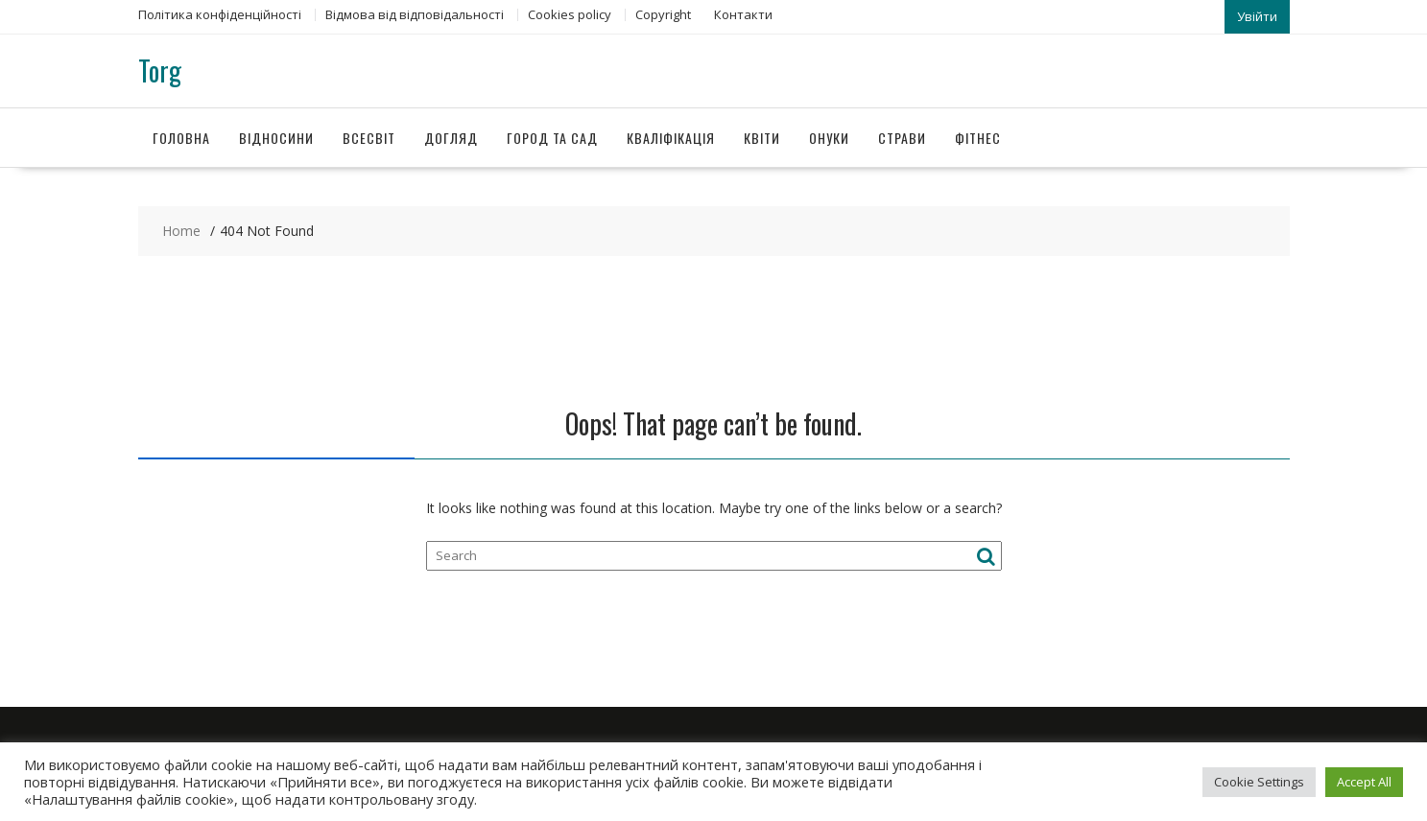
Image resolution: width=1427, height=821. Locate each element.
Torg (159, 70)
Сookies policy (569, 14)
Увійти (1257, 16)
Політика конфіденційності (219, 14)
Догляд (451, 138)
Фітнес (978, 138)
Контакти (743, 14)
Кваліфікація (671, 138)
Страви (902, 138)
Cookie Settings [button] (1259, 781)
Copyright (663, 14)
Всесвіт (369, 138)
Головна (181, 138)
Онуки (829, 138)
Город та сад (552, 138)
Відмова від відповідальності (414, 14)
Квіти (762, 138)
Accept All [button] (1364, 781)
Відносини (276, 138)
